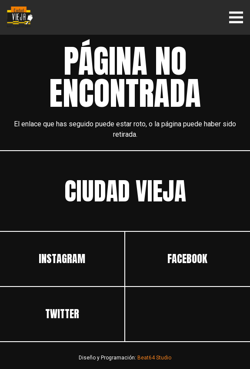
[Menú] (236, 17)
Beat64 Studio (154, 358)
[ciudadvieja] (20, 17)
